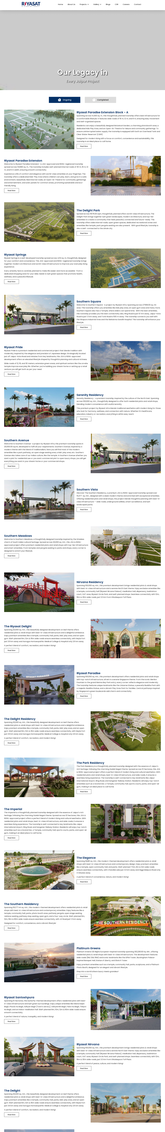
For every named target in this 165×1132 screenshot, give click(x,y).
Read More (84, 146)
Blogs (108, 4)
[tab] (64, 100)
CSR (116, 4)
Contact (137, 4)
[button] (84, 4)
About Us (71, 4)
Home (60, 4)
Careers (126, 4)
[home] (31, 4)
